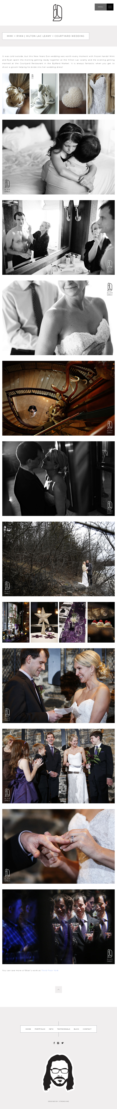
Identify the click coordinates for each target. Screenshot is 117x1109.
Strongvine (64, 1101)
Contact (87, 1029)
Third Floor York (50, 970)
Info (51, 1029)
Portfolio (40, 1029)
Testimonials (63, 1029)
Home (28, 1029)
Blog (76, 1029)
